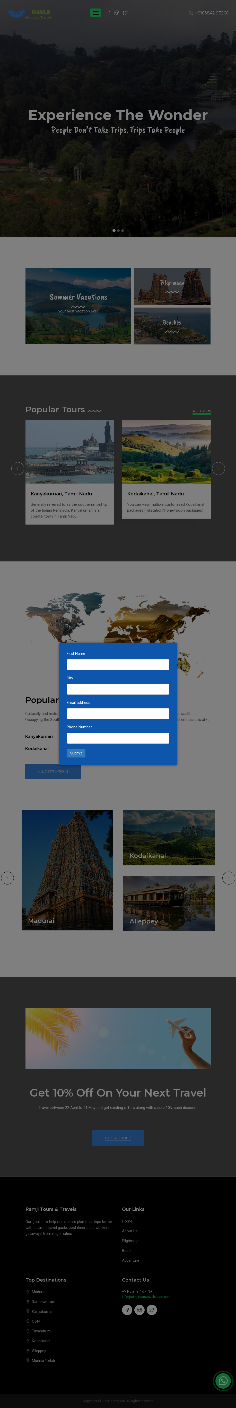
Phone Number (79, 727)
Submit (76, 753)
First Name (76, 653)
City (70, 678)
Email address (78, 702)
